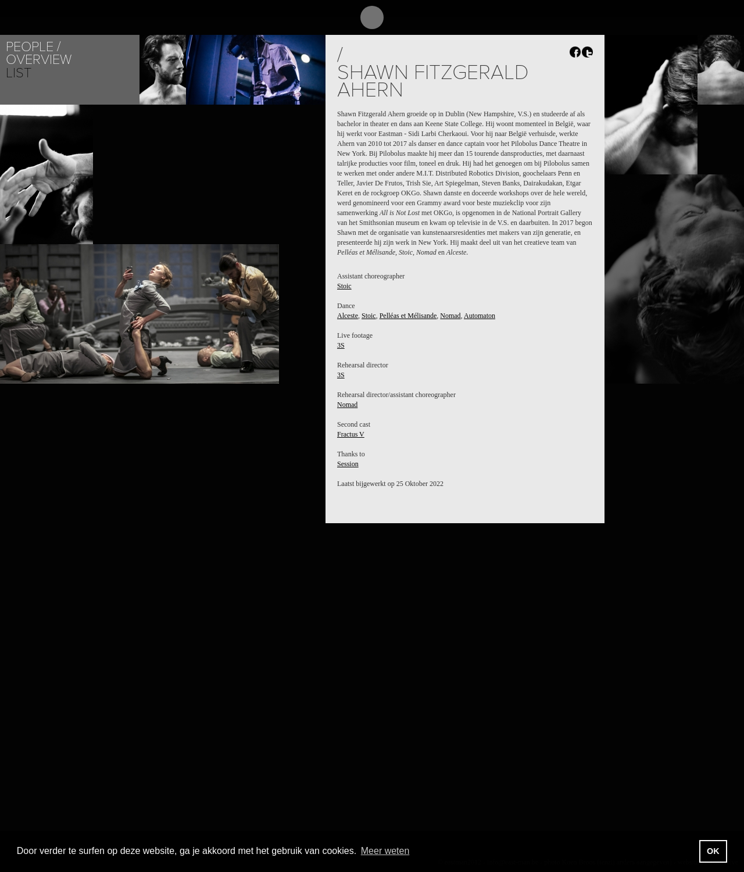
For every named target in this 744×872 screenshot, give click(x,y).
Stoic (344, 286)
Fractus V (350, 434)
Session (348, 464)
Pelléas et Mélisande (408, 316)
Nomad (450, 316)
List (18, 73)
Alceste (347, 316)
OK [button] (713, 851)
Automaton (479, 316)
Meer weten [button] (385, 851)
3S (341, 345)
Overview (38, 59)
